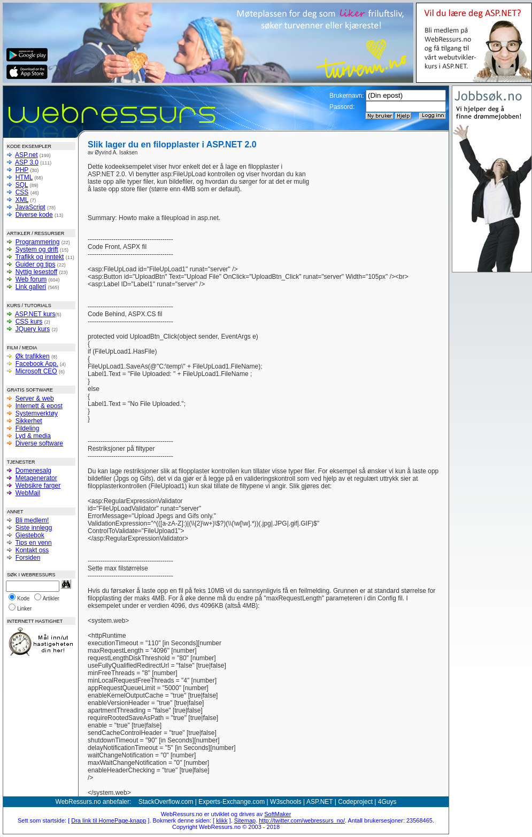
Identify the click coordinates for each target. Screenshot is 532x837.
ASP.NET (319, 801)
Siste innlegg (34, 527)
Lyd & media (33, 436)
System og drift (37, 249)
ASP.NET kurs (35, 314)
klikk (221, 820)
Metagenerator (36, 478)
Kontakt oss (32, 550)
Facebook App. (37, 363)
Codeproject (355, 801)
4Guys (387, 801)
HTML (24, 177)
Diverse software (39, 443)
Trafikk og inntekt (39, 257)
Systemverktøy (37, 413)
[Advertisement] (375, 179)
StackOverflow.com (166, 801)
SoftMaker (277, 814)
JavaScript (30, 207)
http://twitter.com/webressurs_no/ (302, 820)
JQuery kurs (33, 329)
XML (22, 200)
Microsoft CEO (36, 371)
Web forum (31, 279)
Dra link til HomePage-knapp (108, 820)
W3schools (286, 801)
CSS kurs (29, 321)
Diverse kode (34, 214)
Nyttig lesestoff (36, 272)
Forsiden (28, 557)
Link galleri (31, 287)
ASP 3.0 (26, 162)
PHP (22, 170)
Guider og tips (36, 264)
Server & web (35, 398)
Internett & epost (39, 406)
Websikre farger (38, 485)
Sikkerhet (29, 421)
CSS (22, 192)
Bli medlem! (32, 520)
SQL (22, 185)
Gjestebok (30, 535)
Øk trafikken (33, 356)
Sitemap (245, 820)
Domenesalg (33, 470)
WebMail (28, 493)
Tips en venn (33, 542)
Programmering (38, 242)
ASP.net (26, 155)
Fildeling (28, 428)
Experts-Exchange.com (231, 801)
